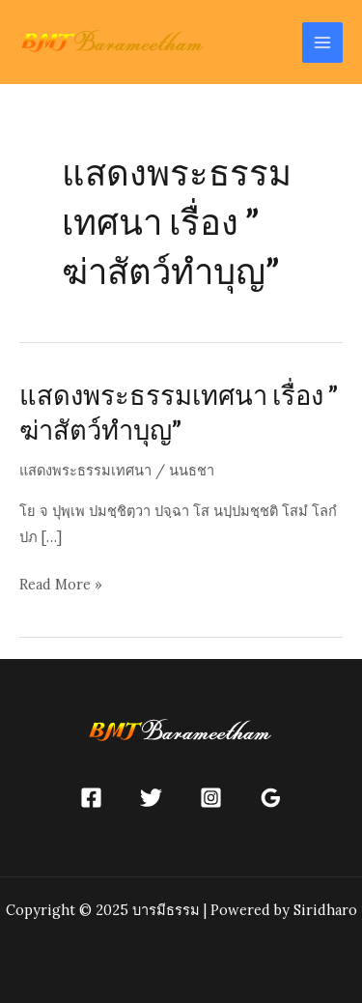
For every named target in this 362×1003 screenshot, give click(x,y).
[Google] (271, 798)
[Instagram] (211, 798)
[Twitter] (151, 798)
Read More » (60, 584)
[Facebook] (91, 798)
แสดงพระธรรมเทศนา (85, 470)
